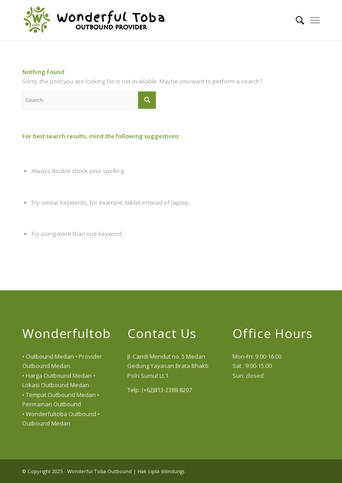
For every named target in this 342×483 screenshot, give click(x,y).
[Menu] (315, 20)
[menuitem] (295, 20)
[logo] (94, 20)
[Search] (295, 20)
